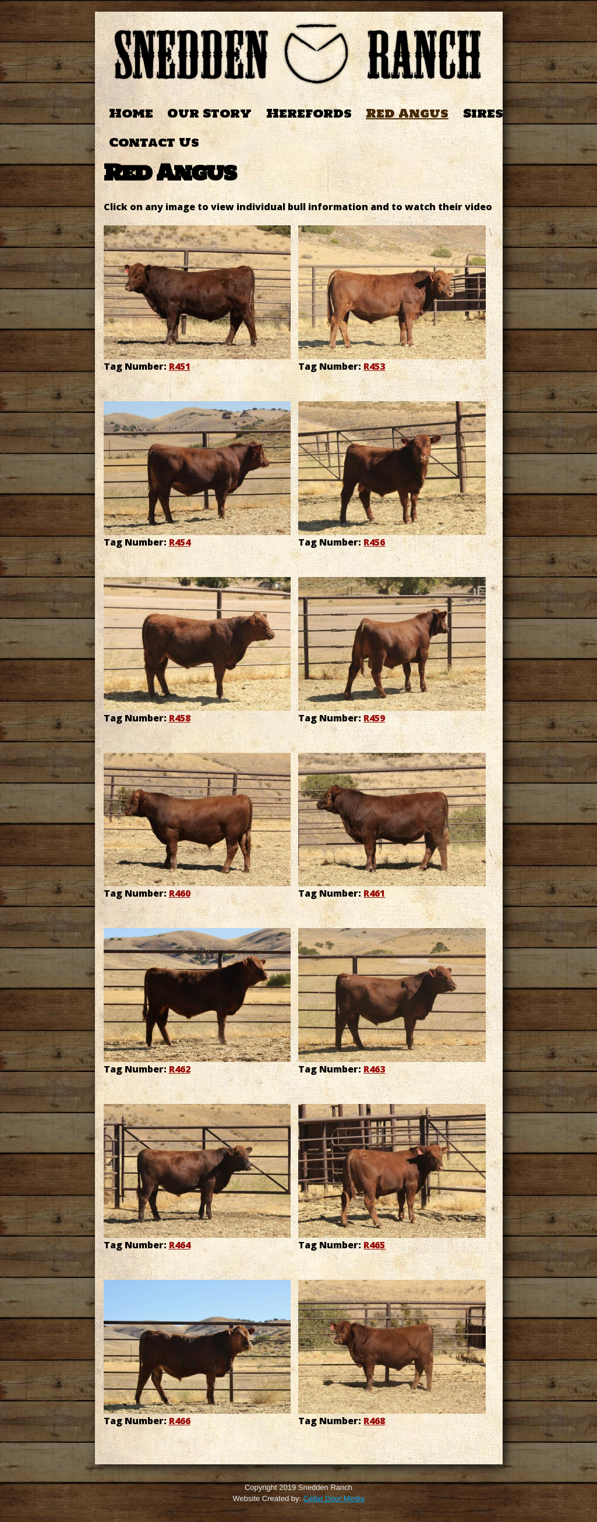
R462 (179, 1069)
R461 (374, 893)
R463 (374, 1069)
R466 (179, 1420)
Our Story (209, 113)
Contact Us (154, 142)
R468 (374, 1420)
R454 (179, 542)
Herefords (309, 113)
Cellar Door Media (334, 1498)
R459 (374, 718)
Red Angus (407, 113)
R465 (374, 1244)
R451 (179, 366)
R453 (374, 366)
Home (131, 113)
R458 (179, 718)
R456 (374, 542)
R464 (179, 1244)
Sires (483, 113)
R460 (179, 893)
